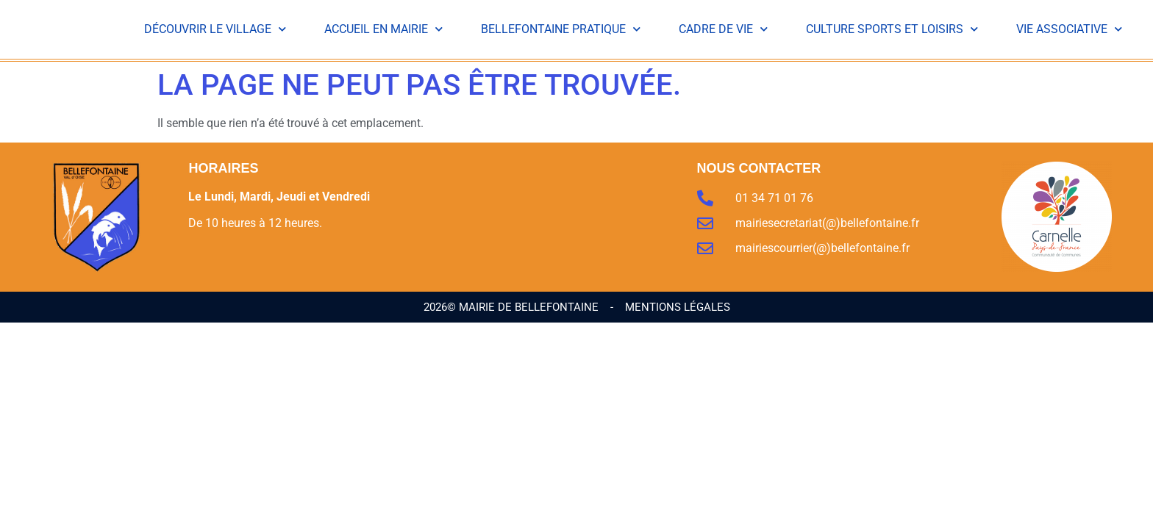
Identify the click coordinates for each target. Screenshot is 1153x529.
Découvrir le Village (215, 29)
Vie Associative (1069, 29)
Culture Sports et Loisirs (892, 29)
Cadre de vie (723, 29)
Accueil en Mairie (383, 29)
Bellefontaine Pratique (560, 29)
